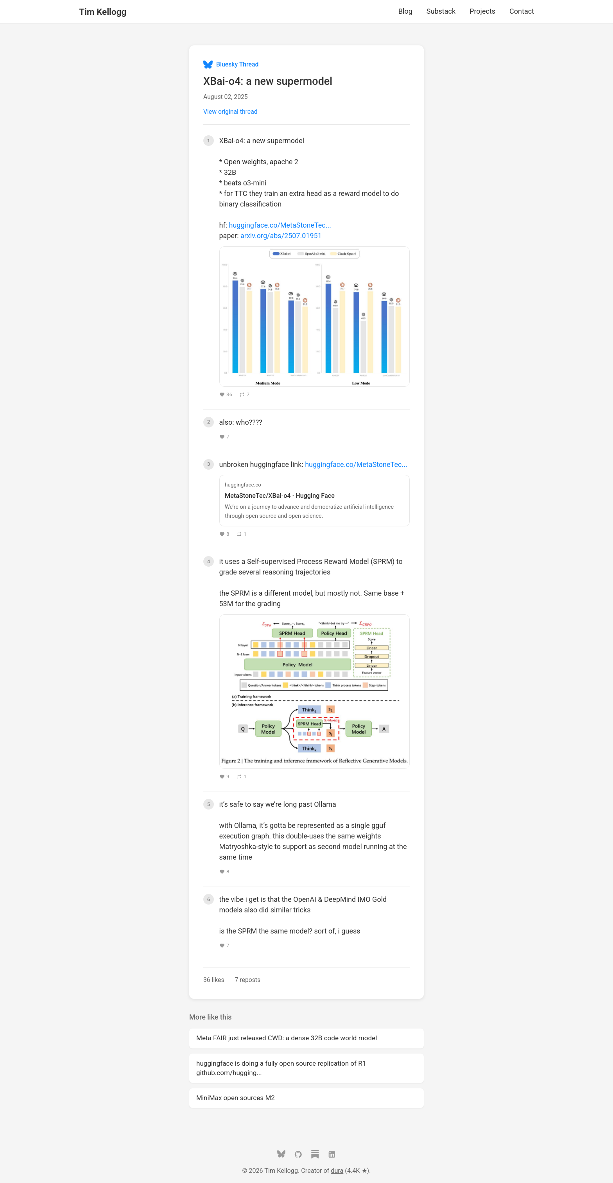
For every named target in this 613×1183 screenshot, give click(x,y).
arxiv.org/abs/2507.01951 (281, 236)
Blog (405, 11)
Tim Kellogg (102, 12)
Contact (521, 11)
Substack (441, 11)
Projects (482, 11)
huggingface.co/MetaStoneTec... (280, 225)
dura (337, 1170)
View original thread (230, 111)
